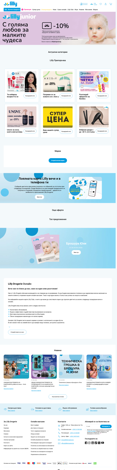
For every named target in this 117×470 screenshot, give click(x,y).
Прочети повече (8, 388)
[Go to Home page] (10, 4)
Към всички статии (58, 396)
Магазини (88, 9)
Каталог (83, 4)
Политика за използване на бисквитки (42, 445)
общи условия (91, 431)
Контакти (6, 442)
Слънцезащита (46, 9)
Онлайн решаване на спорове (40, 440)
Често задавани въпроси (38, 431)
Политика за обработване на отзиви (42, 448)
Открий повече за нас (17, 332)
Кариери (6, 428)
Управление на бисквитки (38, 454)
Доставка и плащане (37, 428)
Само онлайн (61, 9)
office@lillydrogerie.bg (67, 443)
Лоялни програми (9, 440)
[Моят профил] (105, 4)
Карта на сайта (8, 445)
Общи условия (35, 434)
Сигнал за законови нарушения (13, 437)
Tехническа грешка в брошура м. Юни (70, 382)
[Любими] (100, 4)
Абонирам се (106, 426)
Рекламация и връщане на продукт (41, 442)
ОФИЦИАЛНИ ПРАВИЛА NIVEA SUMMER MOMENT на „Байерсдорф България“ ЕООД (99, 384)
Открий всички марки (57, 160)
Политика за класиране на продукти (42, 451)
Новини (81, 9)
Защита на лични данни (38, 437)
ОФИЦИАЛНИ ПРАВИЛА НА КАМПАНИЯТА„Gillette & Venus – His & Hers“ (15, 384)
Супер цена (36, 9)
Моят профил (35, 425)
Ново (54, 9)
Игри (76, 9)
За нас (6, 425)
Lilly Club (71, 9)
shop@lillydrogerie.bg (67, 440)
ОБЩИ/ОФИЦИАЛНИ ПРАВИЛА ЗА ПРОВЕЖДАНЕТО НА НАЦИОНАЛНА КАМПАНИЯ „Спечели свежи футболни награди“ (42, 385)
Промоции (27, 9)
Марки (95, 9)
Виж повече (11, 410)
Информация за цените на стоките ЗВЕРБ (16, 448)
